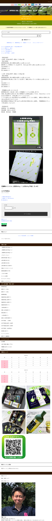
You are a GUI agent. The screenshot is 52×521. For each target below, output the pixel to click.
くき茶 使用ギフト (8, 51)
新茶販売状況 (4, 286)
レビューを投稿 (30, 235)
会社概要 (3, 341)
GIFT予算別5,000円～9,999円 (7, 325)
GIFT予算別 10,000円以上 (6, 328)
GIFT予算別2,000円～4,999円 (7, 323)
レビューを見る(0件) (22, 235)
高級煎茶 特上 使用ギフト (6, 302)
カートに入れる (26, 214)
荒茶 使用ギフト (4, 312)
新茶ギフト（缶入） (5, 289)
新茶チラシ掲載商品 (5, 336)
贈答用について (4, 349)
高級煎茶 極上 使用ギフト (6, 299)
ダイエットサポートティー (38, 42)
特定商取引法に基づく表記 (6, 220)
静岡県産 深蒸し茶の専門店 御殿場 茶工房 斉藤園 (26, 10)
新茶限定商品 (4, 294)
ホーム (2, 46)
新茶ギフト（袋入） (9, 48)
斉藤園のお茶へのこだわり (6, 346)
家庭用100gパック (10, 42)
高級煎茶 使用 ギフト (5, 304)
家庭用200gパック (18, 42)
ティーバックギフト (5, 333)
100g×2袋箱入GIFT (18, 46)
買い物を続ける (4, 200)
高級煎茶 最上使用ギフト (6, 297)
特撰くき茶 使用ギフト (5, 310)
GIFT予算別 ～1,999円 (9, 53)
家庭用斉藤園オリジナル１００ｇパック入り (15, 27)
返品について (4, 219)
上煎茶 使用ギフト (8, 49)
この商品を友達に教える (6, 196)
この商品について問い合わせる (7, 198)
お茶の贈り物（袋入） (9, 46)
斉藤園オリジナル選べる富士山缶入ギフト (37, 27)
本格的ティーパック (27, 42)
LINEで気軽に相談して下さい (7, 344)
